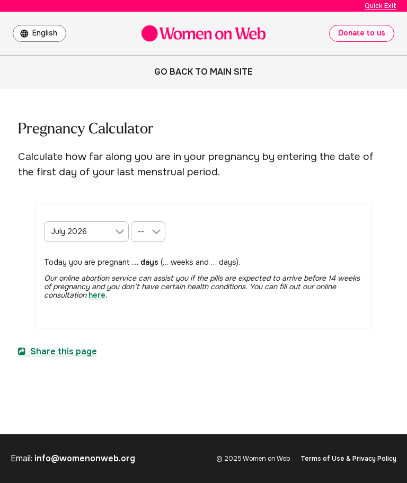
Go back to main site (203, 71)
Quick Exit (380, 6)
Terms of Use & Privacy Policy (348, 458)
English (44, 33)
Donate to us (361, 33)
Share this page (57, 351)
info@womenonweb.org (84, 458)
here (97, 295)
